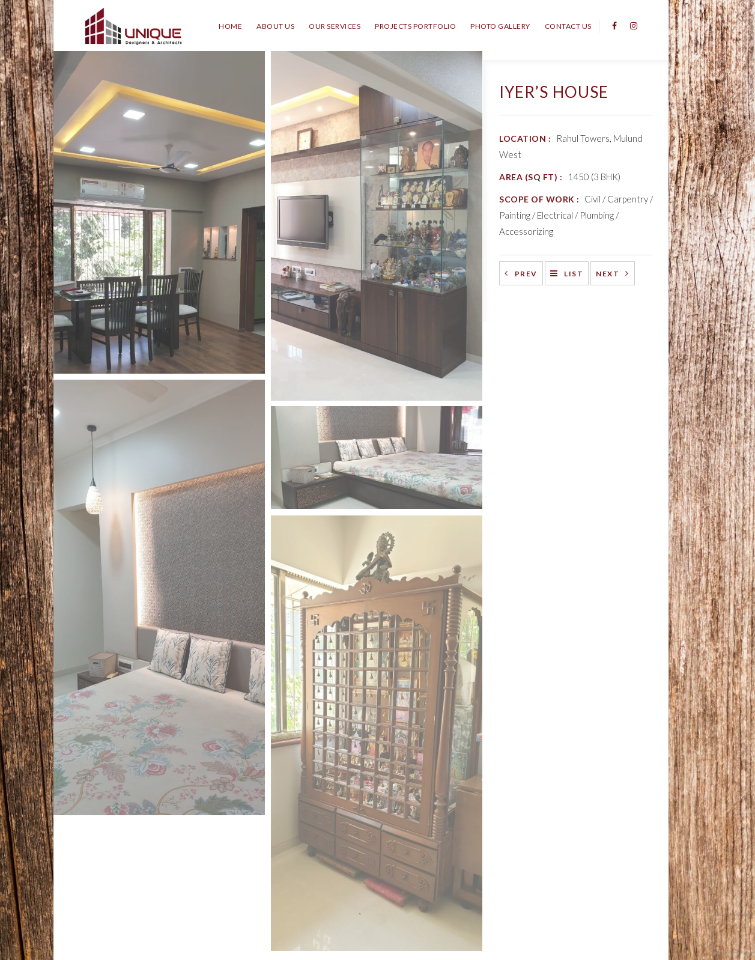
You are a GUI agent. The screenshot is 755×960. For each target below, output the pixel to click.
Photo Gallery (500, 26)
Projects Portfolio (415, 26)
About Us (275, 26)
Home (230, 26)
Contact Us (568, 26)
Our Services (334, 26)
